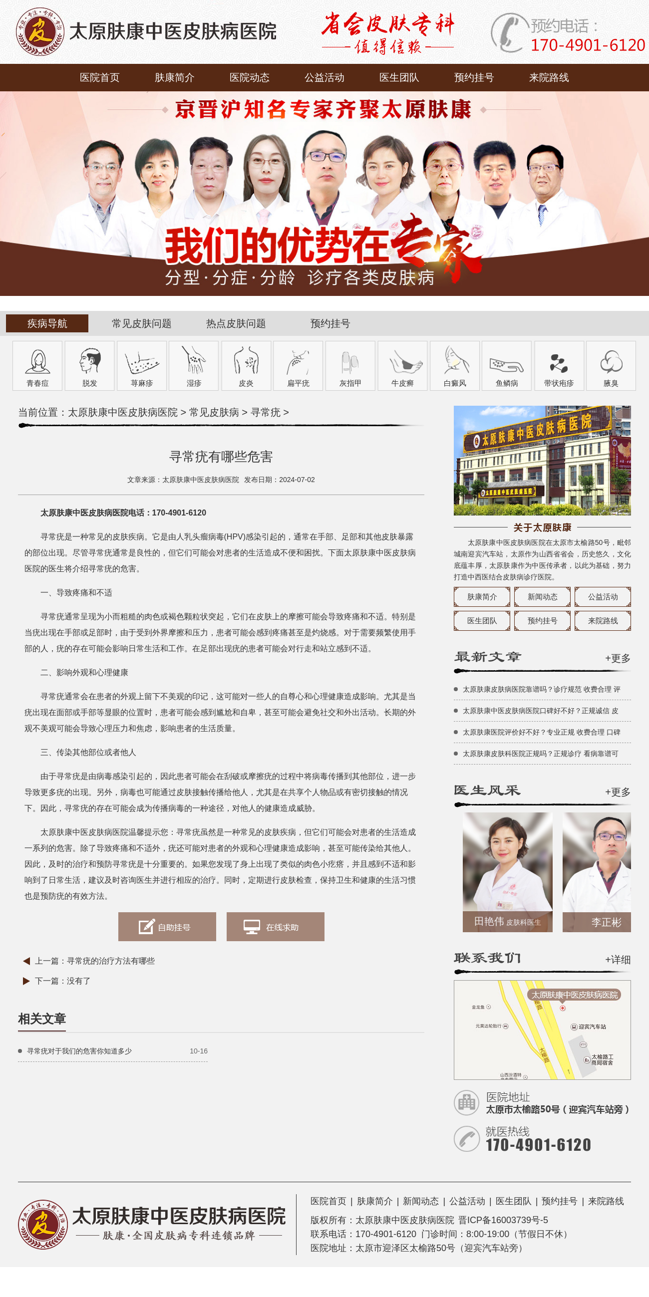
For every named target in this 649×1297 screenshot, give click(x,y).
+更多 (618, 658)
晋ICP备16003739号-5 (503, 1220)
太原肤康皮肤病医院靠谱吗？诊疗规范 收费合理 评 (542, 689)
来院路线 (549, 77)
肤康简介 (175, 77)
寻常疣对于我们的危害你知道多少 (79, 1051)
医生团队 (399, 77)
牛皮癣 (402, 383)
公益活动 (324, 77)
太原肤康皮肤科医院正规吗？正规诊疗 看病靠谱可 (541, 754)
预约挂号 (474, 77)
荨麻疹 (142, 383)
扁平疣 (298, 383)
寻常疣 (266, 412)
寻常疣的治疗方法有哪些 (111, 961)
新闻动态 (543, 596)
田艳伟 (511, 921)
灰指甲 (350, 383)
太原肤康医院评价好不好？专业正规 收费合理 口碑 (542, 732)
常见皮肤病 (214, 412)
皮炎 (246, 383)
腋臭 (611, 383)
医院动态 (250, 77)
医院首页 (100, 77)
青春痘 (37, 383)
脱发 (89, 383)
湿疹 (194, 383)
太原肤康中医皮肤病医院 (123, 412)
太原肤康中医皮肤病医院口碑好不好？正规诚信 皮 (541, 711)
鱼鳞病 (507, 383)
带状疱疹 (559, 383)
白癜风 (455, 383)
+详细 (618, 959)
